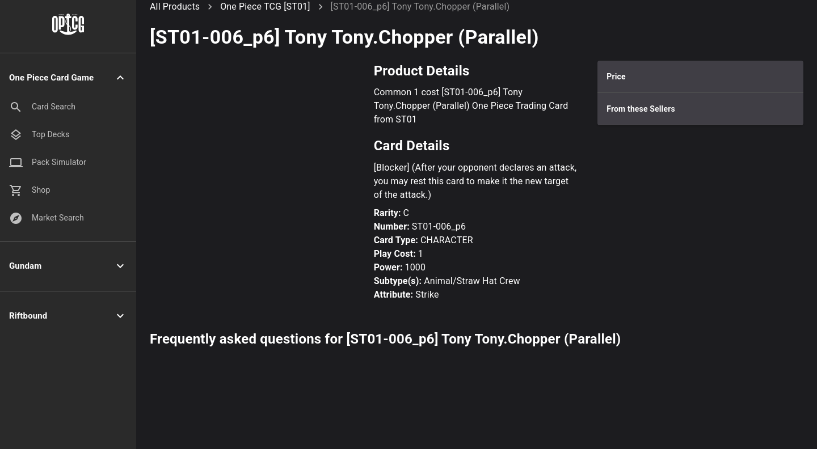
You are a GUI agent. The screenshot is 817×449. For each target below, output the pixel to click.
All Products (175, 6)
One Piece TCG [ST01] (265, 6)
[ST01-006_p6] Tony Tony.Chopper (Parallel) (420, 6)
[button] (68, 78)
